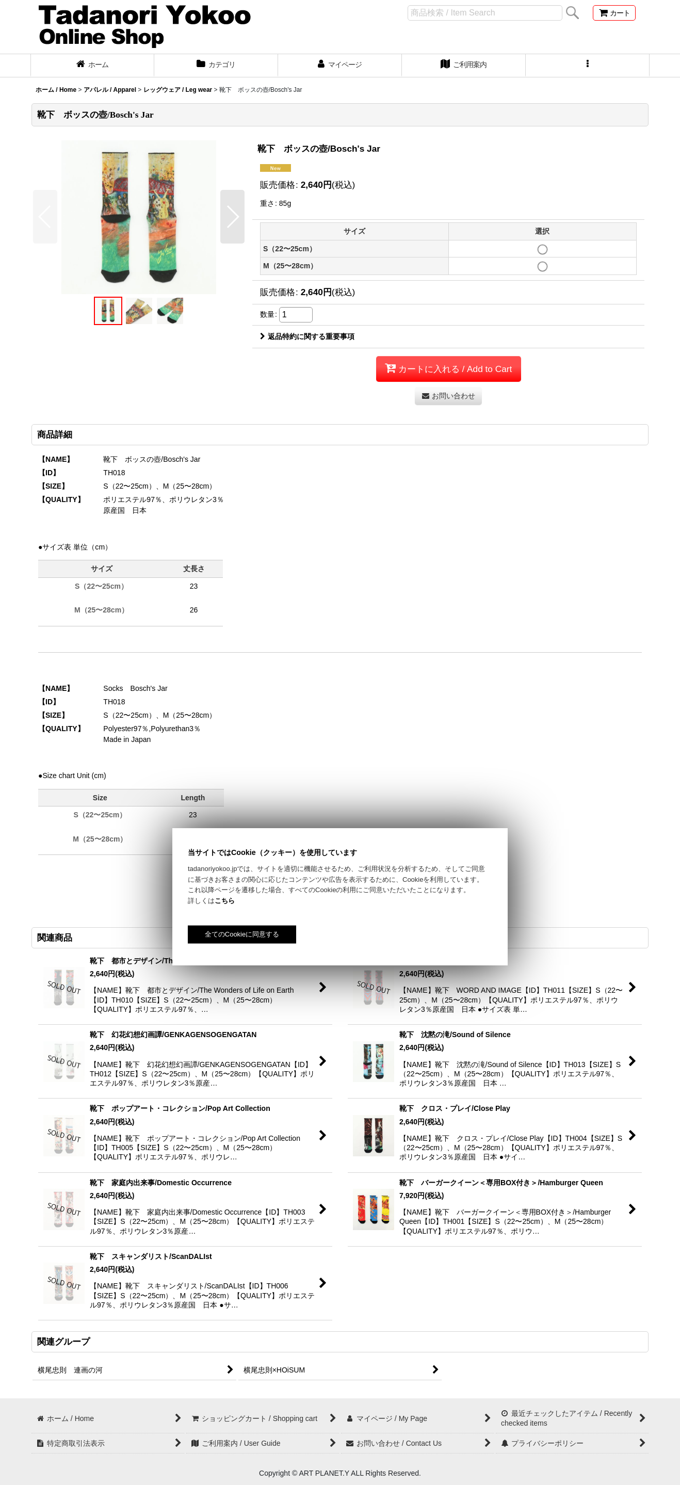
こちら (225, 901)
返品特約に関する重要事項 (307, 336)
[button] (588, 65)
